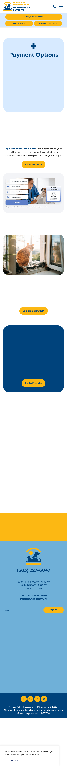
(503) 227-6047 (33, 570)
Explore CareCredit (33, 310)
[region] (29, 755)
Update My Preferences (14, 760)
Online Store (19, 23)
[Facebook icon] (24, 699)
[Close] (56, 747)
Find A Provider (33, 383)
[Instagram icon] (37, 699)
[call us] (54, 6)
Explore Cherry (33, 164)
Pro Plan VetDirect (48, 23)
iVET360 (45, 713)
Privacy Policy (15, 706)
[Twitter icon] (44, 699)
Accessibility (30, 706)
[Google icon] (30, 699)
